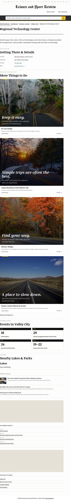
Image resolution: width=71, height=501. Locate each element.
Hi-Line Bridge (6, 129)
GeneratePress (49, 498)
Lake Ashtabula (5, 367)
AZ (8, 1)
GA (28, 1)
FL (25, 1)
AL (3, 1)
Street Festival (4, 431)
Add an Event (51, 12)
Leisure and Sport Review (35, 6)
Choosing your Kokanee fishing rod (10, 393)
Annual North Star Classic (7, 443)
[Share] (59, 133)
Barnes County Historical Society (13, 306)
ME (52, 1)
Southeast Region (4, 484)
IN (38, 1)
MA (58, 1)
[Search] (63, 18)
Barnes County (24, 24)
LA (49, 1)
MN (63, 1)
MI (60, 1)
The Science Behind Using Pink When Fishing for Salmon (24, 378)
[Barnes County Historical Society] (32, 280)
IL (36, 1)
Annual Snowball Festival (7, 439)
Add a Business (62, 12)
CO (17, 1)
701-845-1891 (18, 63)
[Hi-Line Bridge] (32, 103)
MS (66, 1)
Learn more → (5, 133)
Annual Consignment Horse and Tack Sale (11, 435)
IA (41, 1)
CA (14, 1)
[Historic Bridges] (32, 221)
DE (23, 1)
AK (6, 1)
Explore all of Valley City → (7, 315)
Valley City (34, 24)
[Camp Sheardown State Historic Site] (32, 162)
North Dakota (4, 24)
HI (31, 1)
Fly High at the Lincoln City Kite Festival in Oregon (15, 387)
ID (33, 1)
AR (11, 1)
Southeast (14, 24)
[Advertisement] (32, 411)
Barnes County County (6, 482)
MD (55, 1)
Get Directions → (19, 66)
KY (46, 1)
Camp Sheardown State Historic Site (15, 188)
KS (43, 1)
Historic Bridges (7, 247)
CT (20, 1)
